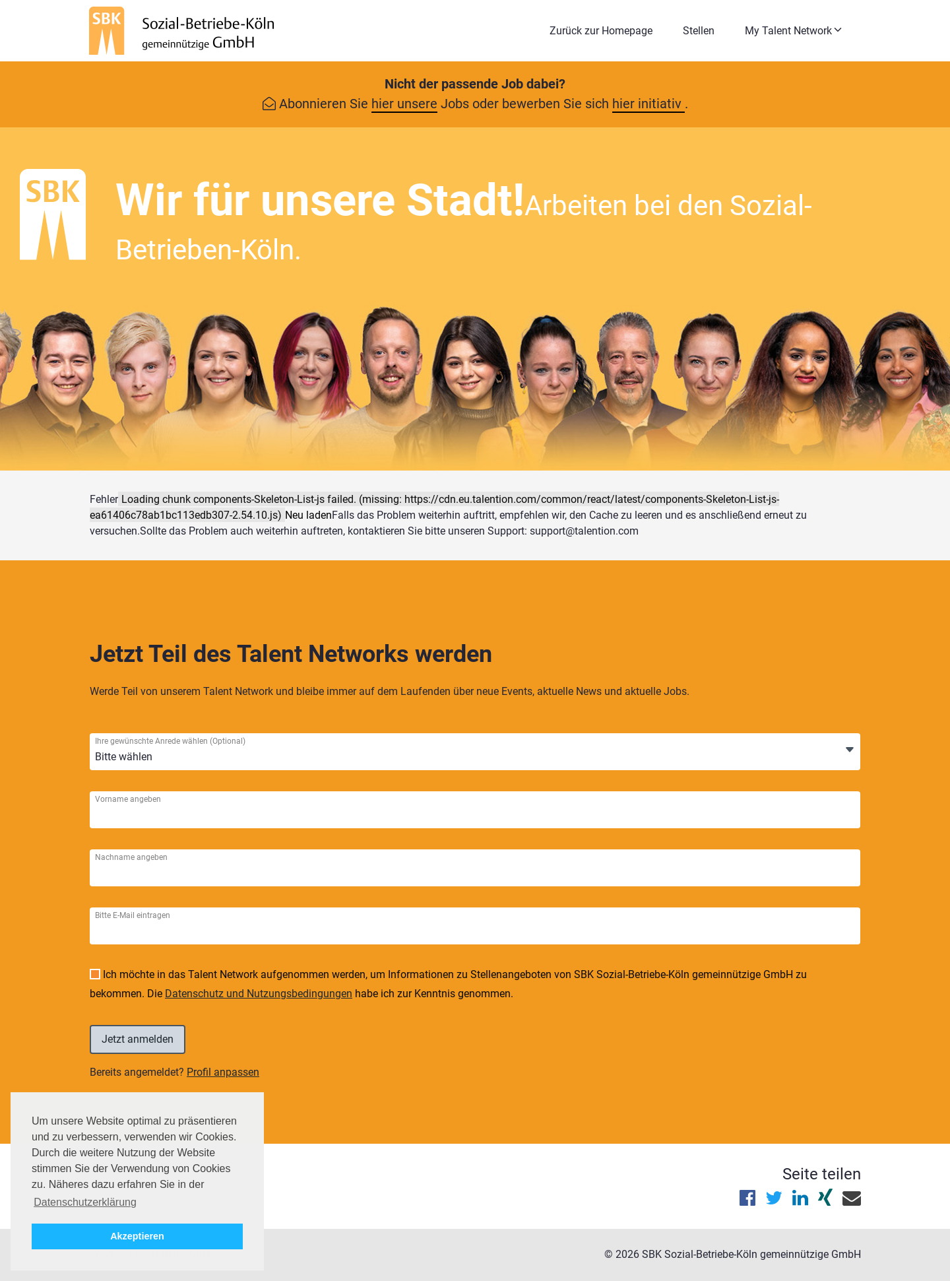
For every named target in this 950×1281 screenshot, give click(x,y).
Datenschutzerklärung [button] (85, 1202)
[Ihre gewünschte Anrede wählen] (157, 757)
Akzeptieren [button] (137, 1236)
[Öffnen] (849, 750)
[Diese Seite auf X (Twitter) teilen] (773, 1201)
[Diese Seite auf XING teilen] (825, 1201)
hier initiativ (648, 104)
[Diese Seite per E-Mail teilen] (851, 1201)
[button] (797, 30)
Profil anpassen (223, 1072)
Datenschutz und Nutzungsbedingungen (258, 993)
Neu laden (308, 515)
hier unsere (404, 104)
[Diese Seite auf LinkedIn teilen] (800, 1201)
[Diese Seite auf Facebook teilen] (747, 1201)
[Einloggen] (137, 1039)
